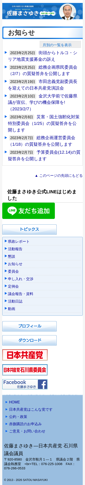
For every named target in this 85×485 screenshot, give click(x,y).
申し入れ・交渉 (20, 279)
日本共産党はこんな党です (31, 409)
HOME (14, 402)
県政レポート (19, 241)
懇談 (11, 256)
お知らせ (15, 264)
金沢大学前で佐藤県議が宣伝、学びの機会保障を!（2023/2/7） (42, 103)
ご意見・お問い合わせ (27, 431)
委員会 (13, 271)
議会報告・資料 (20, 294)
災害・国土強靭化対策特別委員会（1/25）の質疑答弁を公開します (44, 123)
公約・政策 (18, 417)
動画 (11, 309)
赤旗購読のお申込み (25, 424)
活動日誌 (15, 301)
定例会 (13, 286)
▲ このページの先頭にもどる (59, 175)
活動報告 (15, 249)
